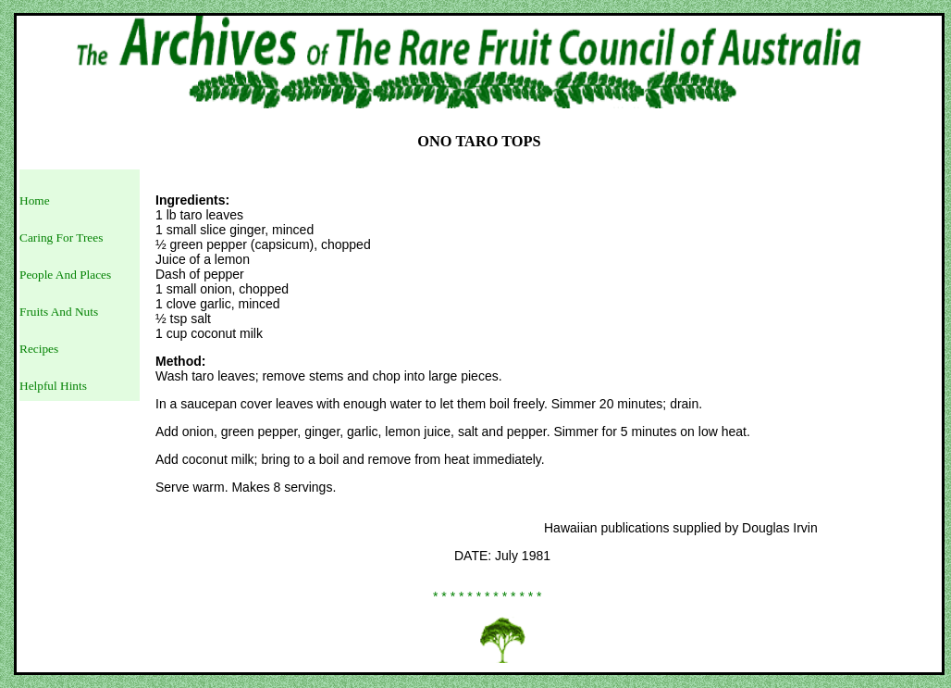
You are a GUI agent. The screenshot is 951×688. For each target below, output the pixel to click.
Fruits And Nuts (58, 312)
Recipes (38, 349)
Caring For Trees (61, 237)
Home (34, 200)
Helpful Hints (53, 386)
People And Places (65, 274)
